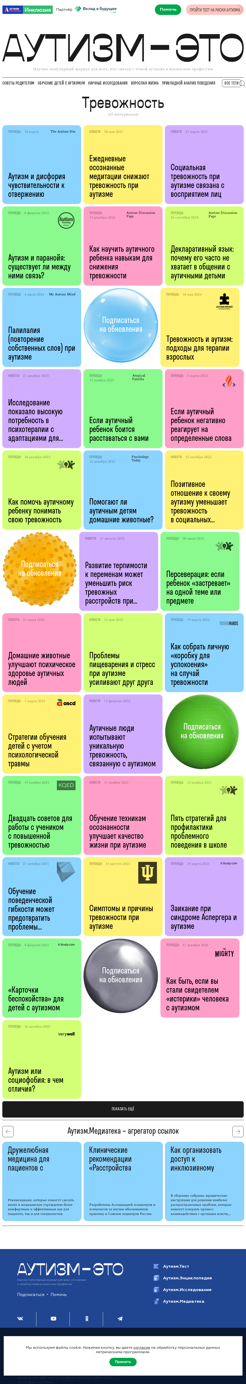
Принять (123, 1362)
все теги (232, 83)
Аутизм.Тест (171, 1266)
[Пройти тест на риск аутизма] (215, 9)
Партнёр (86, 9)
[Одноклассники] (87, 1319)
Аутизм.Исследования (182, 1289)
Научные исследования (108, 83)
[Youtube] (53, 1319)
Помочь (59, 1294)
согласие (141, 1347)
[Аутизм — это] (70, 1274)
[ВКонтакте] (20, 1319)
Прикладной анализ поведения (188, 83)
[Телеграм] (120, 1319)
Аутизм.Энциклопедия (183, 1278)
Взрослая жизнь (145, 83)
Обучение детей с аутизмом (61, 83)
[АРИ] (27, 9)
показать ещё (123, 1109)
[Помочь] (166, 9)
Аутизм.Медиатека (179, 1301)
